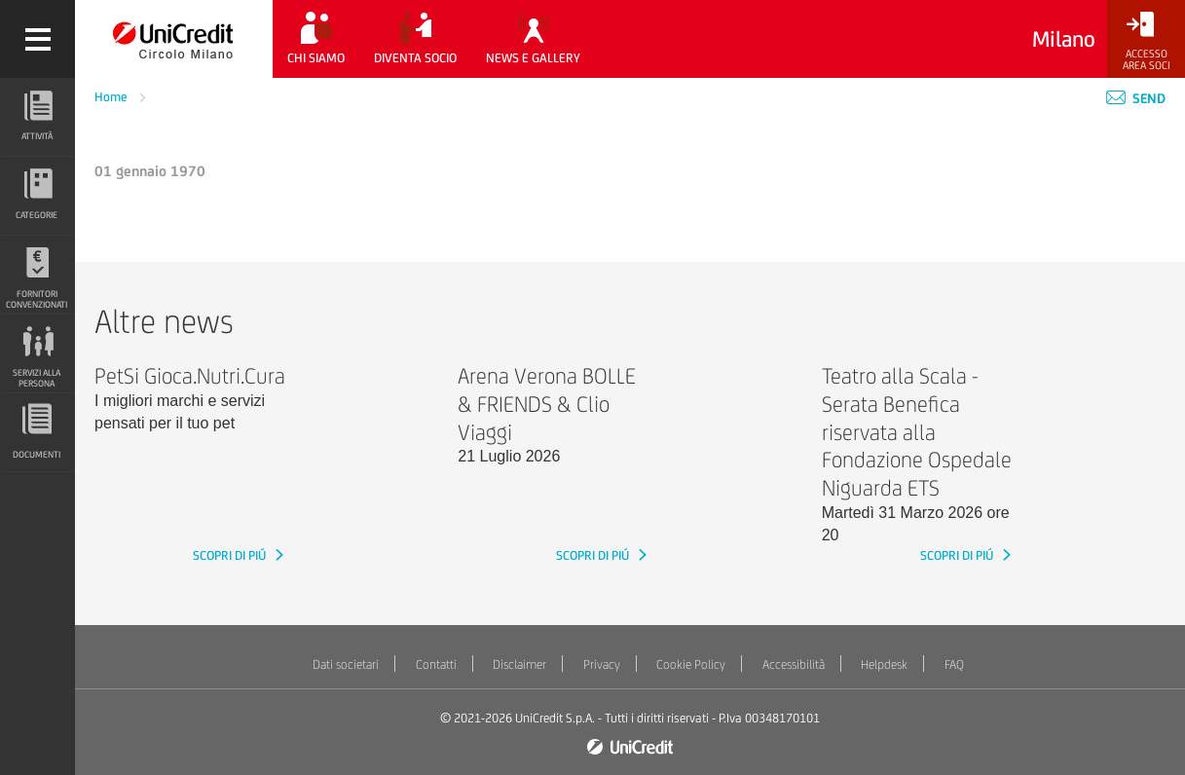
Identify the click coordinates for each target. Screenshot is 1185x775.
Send (1136, 98)
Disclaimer (519, 664)
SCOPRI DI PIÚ (231, 555)
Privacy (601, 664)
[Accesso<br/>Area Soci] (1146, 41)
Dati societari (346, 664)
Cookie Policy (690, 664)
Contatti (436, 664)
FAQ (954, 664)
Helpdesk (884, 664)
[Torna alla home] (174, 39)
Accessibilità (793, 664)
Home (112, 97)
